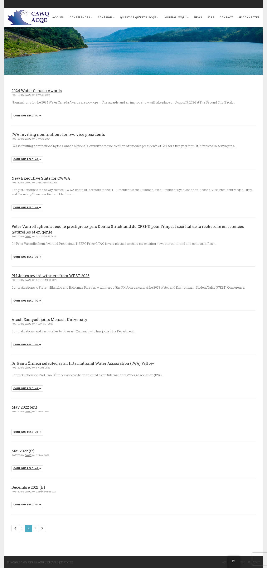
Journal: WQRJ (176, 17)
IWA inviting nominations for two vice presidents (58, 134)
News (198, 17)
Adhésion (106, 17)
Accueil (58, 17)
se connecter (249, 17)
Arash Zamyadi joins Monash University (49, 319)
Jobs (210, 17)
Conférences (81, 17)
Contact (226, 17)
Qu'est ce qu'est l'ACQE (139, 17)
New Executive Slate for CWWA (40, 178)
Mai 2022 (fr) (22, 450)
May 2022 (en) (24, 407)
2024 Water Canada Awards (36, 90)
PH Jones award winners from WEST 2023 (50, 275)
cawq (28, 95)
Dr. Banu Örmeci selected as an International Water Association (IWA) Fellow (82, 363)
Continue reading (27, 115)
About (240, 562)
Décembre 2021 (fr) (28, 487)
